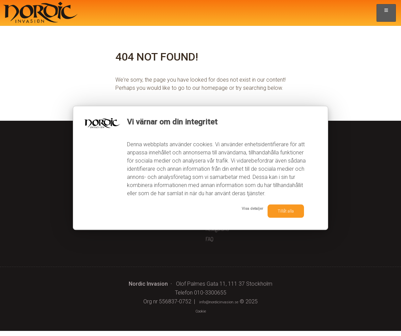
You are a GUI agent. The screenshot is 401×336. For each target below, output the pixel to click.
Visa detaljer (235, 210)
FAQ (209, 244)
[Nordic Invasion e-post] (218, 306)
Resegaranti (217, 234)
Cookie (200, 316)
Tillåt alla (281, 211)
